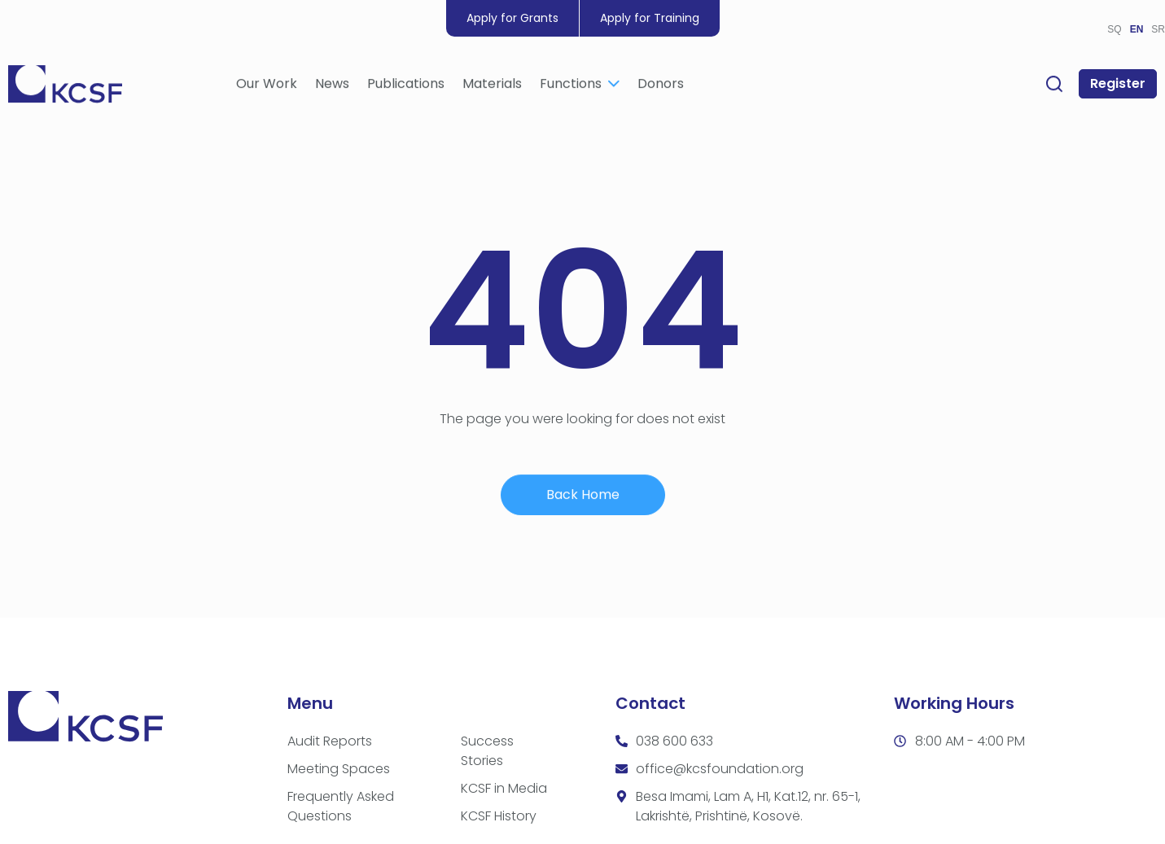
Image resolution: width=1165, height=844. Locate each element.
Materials (492, 86)
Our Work (266, 86)
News (332, 86)
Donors (660, 86)
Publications (406, 86)
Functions (580, 86)
